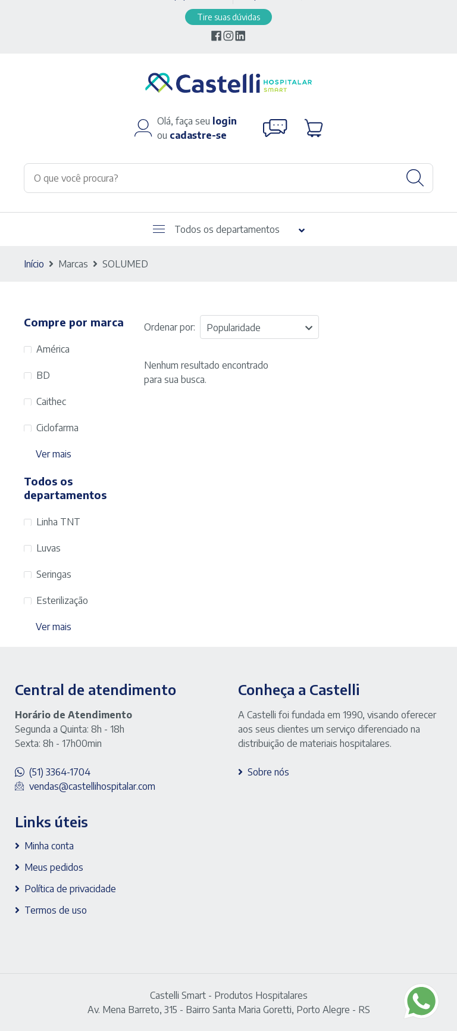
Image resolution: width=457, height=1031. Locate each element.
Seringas (53, 574)
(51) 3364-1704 (59, 772)
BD (43, 375)
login (224, 121)
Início (34, 264)
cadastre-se (198, 135)
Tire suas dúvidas (228, 17)
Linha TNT (58, 522)
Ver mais (53, 454)
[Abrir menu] (159, 229)
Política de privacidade (70, 889)
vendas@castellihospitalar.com (92, 786)
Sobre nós (268, 772)
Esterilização (62, 600)
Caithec (51, 401)
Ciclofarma (57, 428)
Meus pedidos (53, 867)
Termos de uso (55, 910)
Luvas (48, 548)
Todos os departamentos (216, 229)
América (53, 349)
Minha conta (49, 846)
